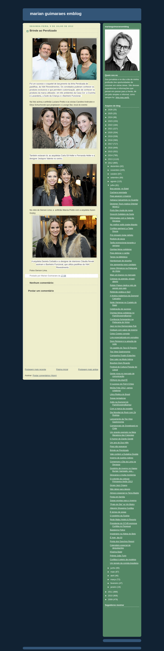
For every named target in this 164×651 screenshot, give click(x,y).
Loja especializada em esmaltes (124, 337)
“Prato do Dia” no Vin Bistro (122, 504)
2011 (110, 592)
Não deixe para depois (120, 489)
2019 (110, 136)
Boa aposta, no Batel (119, 189)
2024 (110, 117)
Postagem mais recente (35, 369)
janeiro (114, 587)
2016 (110, 148)
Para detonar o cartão (120, 253)
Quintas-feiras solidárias (121, 249)
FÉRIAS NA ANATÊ (119, 380)
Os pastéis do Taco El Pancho (123, 348)
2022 (110, 125)
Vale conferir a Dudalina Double (124, 454)
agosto (114, 181)
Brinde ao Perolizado (43, 30)
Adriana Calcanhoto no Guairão (124, 200)
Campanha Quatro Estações (122, 355)
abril (113, 576)
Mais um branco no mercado (123, 275)
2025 (110, 113)
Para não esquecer (118, 446)
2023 (110, 121)
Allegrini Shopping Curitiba (122, 508)
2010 (110, 596)
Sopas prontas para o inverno (123, 500)
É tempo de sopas (118, 512)
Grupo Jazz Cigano (118, 485)
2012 (110, 163)
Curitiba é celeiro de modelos (123, 559)
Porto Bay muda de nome (121, 210)
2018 (110, 140)
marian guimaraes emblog (56, 13)
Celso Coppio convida (120, 334)
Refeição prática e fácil (120, 292)
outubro (114, 174)
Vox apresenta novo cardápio (123, 264)
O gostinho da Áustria (119, 516)
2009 (110, 599)
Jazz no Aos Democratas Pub (123, 326)
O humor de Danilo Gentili (121, 439)
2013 (110, 159)
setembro (115, 177)
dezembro (115, 166)
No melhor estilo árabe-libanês (123, 225)
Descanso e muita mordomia (123, 475)
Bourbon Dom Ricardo (120, 363)
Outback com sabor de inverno (124, 330)
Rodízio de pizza (117, 239)
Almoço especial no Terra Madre (124, 493)
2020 (110, 132)
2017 (110, 144)
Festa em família (117, 497)
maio (113, 572)
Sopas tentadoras (118, 398)
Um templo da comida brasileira (124, 563)
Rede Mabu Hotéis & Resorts (123, 519)
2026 (110, 110)
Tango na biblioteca (118, 257)
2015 (110, 151)
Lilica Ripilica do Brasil (120, 394)
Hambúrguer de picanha (121, 261)
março (114, 579)
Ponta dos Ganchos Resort (122, 541)
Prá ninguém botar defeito (121, 235)
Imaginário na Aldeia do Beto (123, 534)
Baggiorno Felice (117, 530)
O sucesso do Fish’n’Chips (122, 384)
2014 (110, 155)
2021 (110, 129)
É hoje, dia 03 (116, 538)
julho (113, 185)
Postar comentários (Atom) (45, 375)
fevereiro (115, 583)
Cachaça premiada (118, 192)
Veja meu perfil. (122, 97)
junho (113, 568)
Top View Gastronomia (120, 352)
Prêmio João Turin (118, 556)
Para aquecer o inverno (120, 196)
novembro (115, 170)
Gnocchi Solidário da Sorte (122, 214)
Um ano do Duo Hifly (119, 443)
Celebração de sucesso (120, 309)
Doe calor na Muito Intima (121, 359)
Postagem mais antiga (88, 369)
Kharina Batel (116, 552)
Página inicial (62, 369)
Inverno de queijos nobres (121, 458)
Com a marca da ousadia (121, 409)
